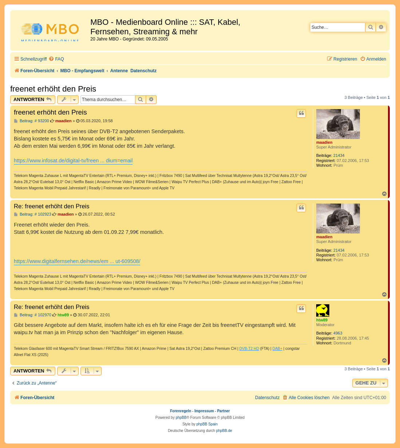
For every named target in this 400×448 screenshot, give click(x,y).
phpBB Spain (206, 424)
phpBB (181, 418)
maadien (324, 142)
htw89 (322, 320)
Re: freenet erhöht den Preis (51, 206)
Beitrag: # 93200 (31, 121)
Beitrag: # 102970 (32, 315)
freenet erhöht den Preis (53, 88)
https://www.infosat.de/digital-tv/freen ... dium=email (73, 160)
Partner (223, 411)
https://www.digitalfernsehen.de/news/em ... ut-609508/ (77, 261)
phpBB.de (224, 431)
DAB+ (277, 349)
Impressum (204, 411)
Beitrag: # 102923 (32, 214)
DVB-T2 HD (249, 349)
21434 (339, 155)
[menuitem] (56, 59)
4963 (337, 333)
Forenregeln (180, 411)
